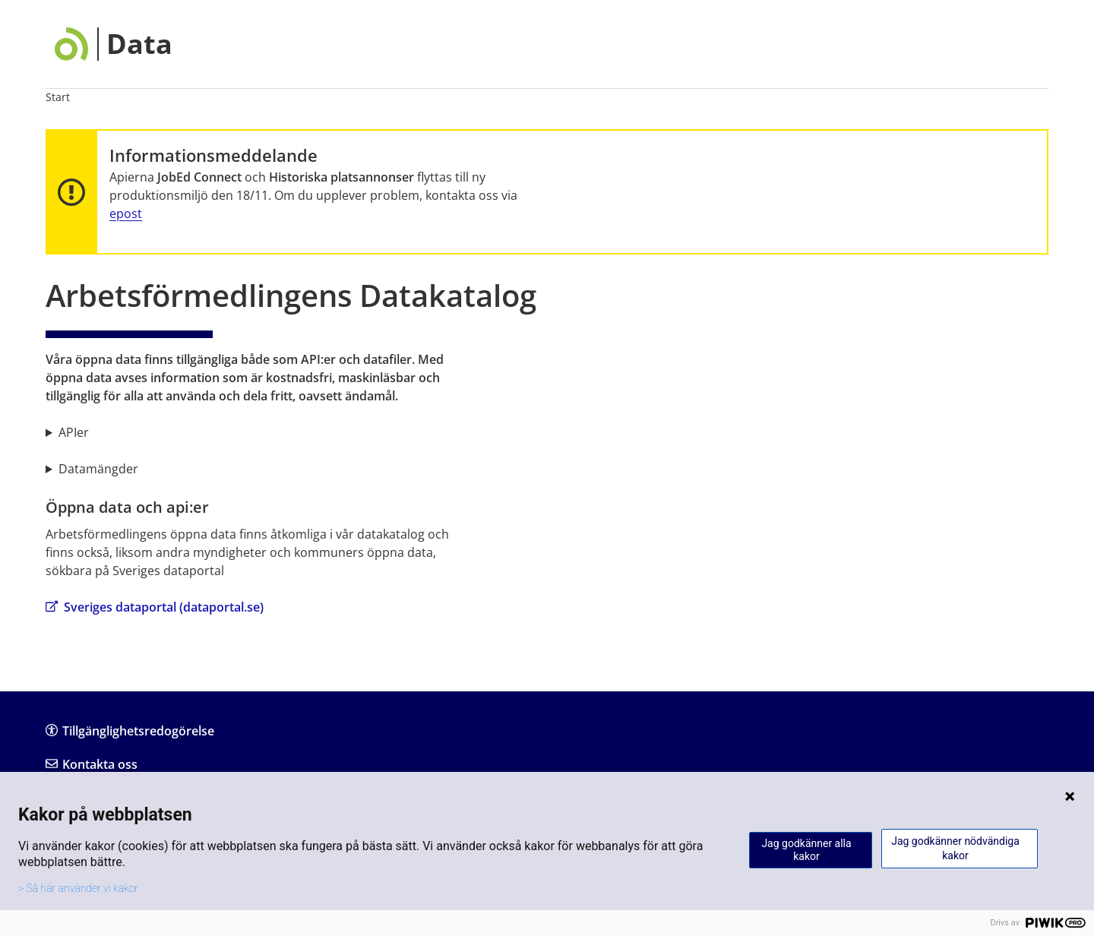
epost (125, 213)
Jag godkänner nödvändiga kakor (955, 848)
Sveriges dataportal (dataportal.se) (155, 607)
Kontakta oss (92, 764)
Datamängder (98, 468)
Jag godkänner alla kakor (806, 849)
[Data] (114, 44)
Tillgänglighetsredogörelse (130, 730)
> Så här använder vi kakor (78, 888)
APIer (73, 432)
